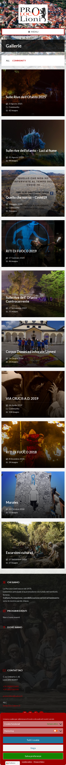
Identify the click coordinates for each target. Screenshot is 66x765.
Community (19, 60)
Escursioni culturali (19, 553)
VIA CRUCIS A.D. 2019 (22, 398)
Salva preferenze (33, 756)
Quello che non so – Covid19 (26, 197)
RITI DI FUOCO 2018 (21, 452)
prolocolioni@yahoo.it (13, 696)
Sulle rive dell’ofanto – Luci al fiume (31, 151)
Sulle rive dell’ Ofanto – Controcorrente (23, 299)
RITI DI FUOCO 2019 (21, 251)
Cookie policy (27, 762)
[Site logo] (33, 22)
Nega (33, 748)
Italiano (10, 763)
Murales (12, 502)
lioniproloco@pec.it (11, 705)
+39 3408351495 (11, 686)
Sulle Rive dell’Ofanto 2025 (26, 97)
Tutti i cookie (33, 740)
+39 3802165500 (11, 689)
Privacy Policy (39, 762)
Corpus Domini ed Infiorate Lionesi (31, 352)
